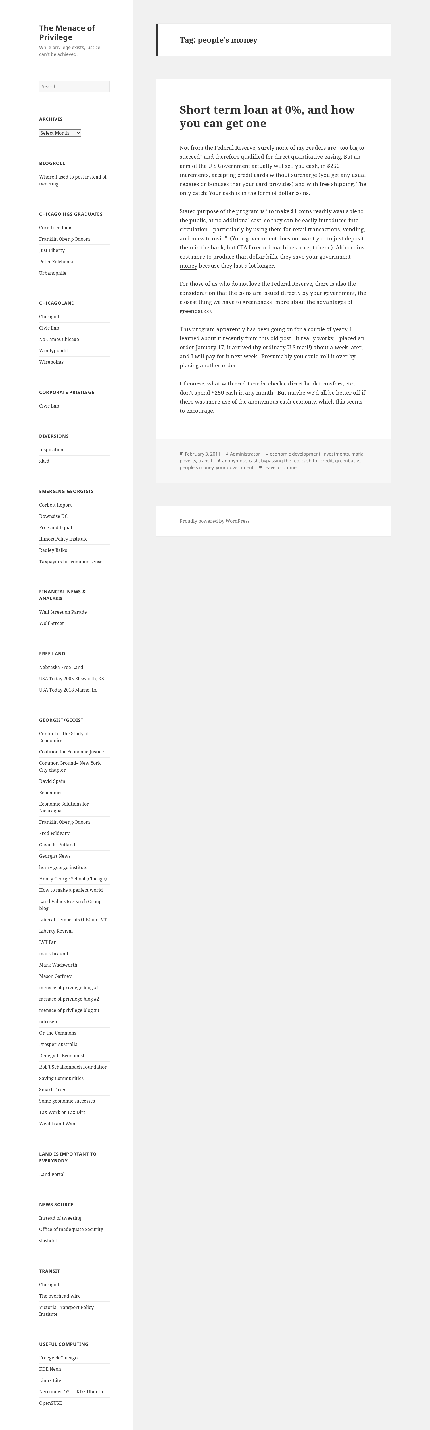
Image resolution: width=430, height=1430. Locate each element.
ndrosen (48, 1021)
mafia (357, 454)
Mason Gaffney (55, 976)
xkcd (44, 461)
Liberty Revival (56, 931)
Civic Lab (49, 328)
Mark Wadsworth (58, 965)
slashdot (48, 1241)
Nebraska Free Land (61, 667)
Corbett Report (55, 505)
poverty (188, 460)
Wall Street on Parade (63, 612)
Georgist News (54, 856)
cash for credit (317, 460)
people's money (197, 467)
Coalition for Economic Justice (71, 752)
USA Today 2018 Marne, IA (68, 690)
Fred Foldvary (54, 833)
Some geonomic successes (67, 1101)
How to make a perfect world (71, 890)
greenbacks (257, 302)
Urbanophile (52, 273)
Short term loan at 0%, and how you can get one (267, 116)
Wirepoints (51, 362)
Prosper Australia (58, 1044)
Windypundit (53, 351)
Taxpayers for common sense (71, 561)
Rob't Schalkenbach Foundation (73, 1067)
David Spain (52, 781)
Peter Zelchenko (56, 262)
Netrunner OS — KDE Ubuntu (71, 1392)
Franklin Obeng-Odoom (64, 239)
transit (205, 460)
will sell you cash (296, 166)
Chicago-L (49, 316)
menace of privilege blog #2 (69, 999)
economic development (295, 454)
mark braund (53, 953)
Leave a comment (282, 467)
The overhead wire (60, 1296)
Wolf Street (51, 623)
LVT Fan (48, 942)
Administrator (245, 454)
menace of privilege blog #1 (69, 987)
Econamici (50, 792)
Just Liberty (52, 250)
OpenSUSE (50, 1403)
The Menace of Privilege (67, 32)
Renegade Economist (61, 1055)
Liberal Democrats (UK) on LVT (73, 919)
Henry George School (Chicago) (73, 879)
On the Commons (57, 1033)
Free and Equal (55, 527)
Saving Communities (61, 1078)
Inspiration (51, 449)
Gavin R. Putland (57, 845)
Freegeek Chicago (58, 1358)
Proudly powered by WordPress (214, 521)
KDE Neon (50, 1369)
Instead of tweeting (60, 1218)
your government (235, 467)
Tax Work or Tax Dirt (62, 1112)
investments (336, 454)
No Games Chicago (59, 339)
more (282, 302)
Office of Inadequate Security (71, 1229)
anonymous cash (240, 460)
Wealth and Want (58, 1123)
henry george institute (63, 867)
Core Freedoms (55, 227)
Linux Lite (50, 1380)
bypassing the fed (280, 460)
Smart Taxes (52, 1089)
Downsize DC (53, 516)
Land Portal (52, 1174)
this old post (275, 338)
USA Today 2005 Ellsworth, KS (71, 678)
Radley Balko (53, 550)
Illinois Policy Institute (63, 539)
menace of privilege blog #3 (69, 1010)
